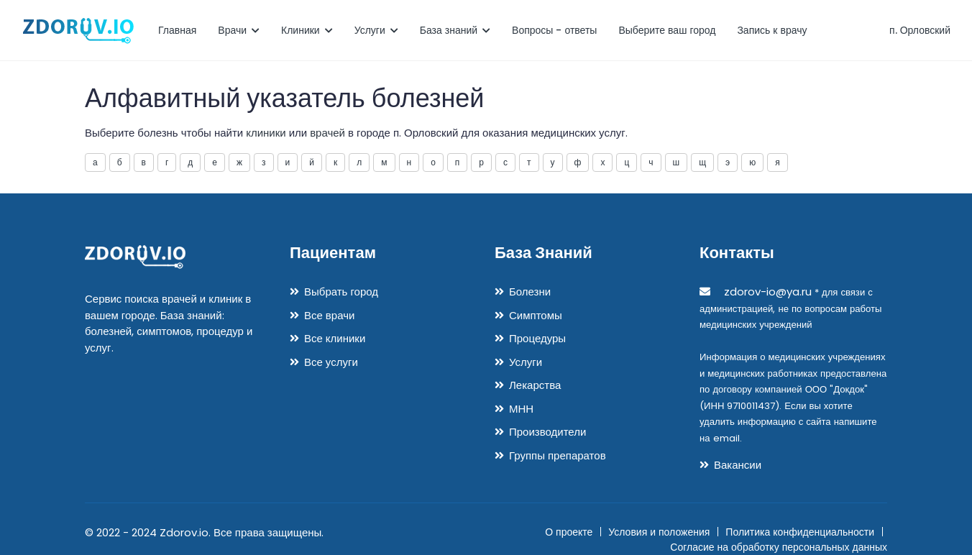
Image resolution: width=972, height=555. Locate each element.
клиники (265, 132)
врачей (327, 132)
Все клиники (334, 338)
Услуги (376, 30)
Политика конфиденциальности (799, 532)
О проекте (568, 532)
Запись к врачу (772, 30)
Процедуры (537, 338)
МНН (521, 408)
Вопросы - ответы (554, 30)
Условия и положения (659, 532)
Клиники (307, 30)
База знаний (455, 30)
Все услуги (331, 362)
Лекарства (535, 385)
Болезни (530, 291)
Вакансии (737, 464)
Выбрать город (341, 291)
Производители (547, 431)
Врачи (239, 30)
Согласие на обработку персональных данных (778, 547)
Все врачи (329, 315)
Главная (177, 30)
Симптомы (535, 315)
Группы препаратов (557, 455)
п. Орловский (919, 30)
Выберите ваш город (666, 30)
